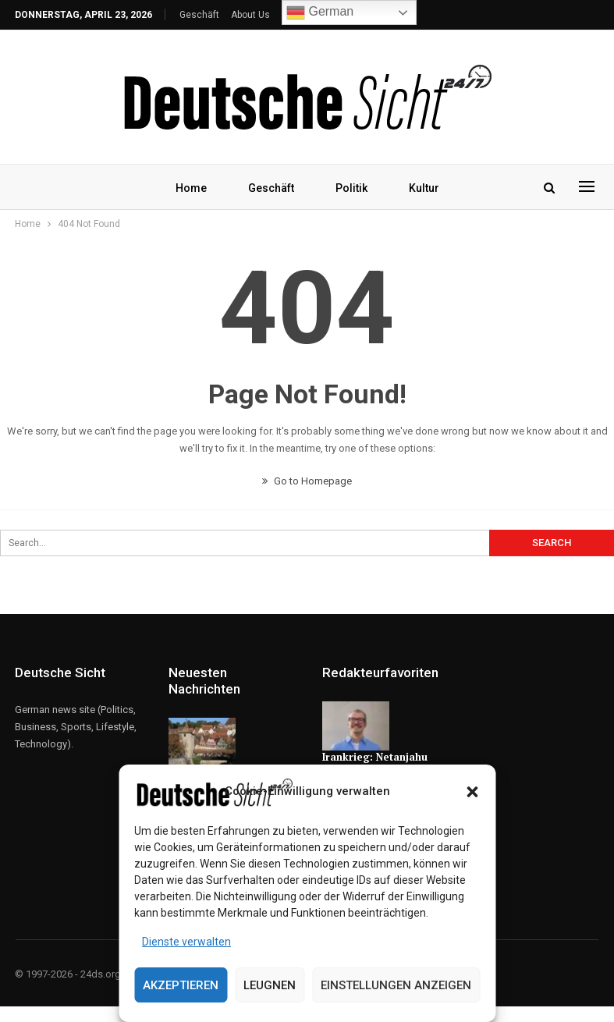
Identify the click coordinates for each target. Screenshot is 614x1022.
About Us (250, 14)
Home (191, 188)
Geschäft (199, 14)
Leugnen (269, 985)
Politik (351, 188)
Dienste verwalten (186, 941)
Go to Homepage (307, 481)
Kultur (424, 188)
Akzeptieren (180, 985)
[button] (472, 792)
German (319, 12)
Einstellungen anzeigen (396, 985)
